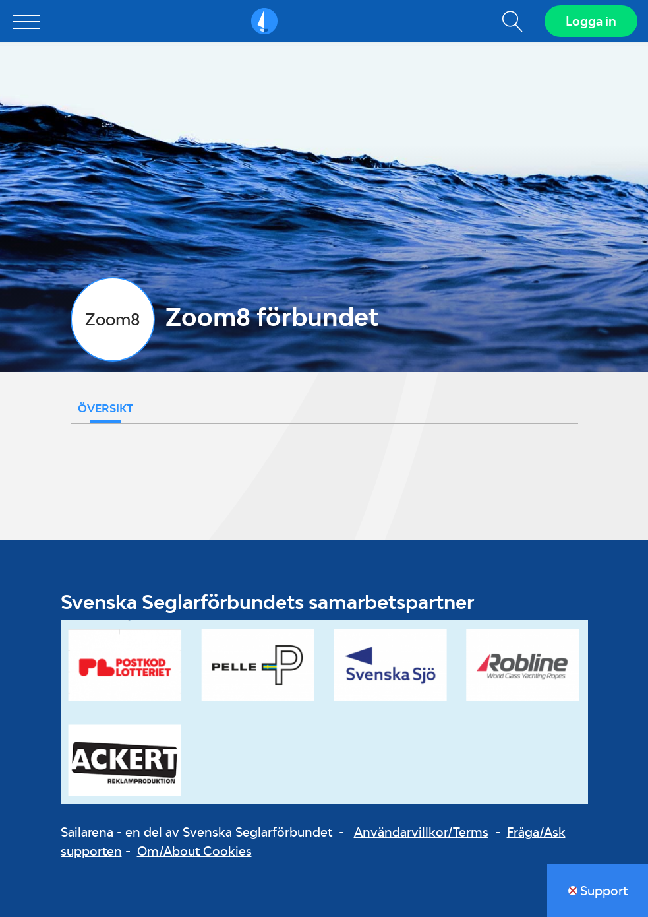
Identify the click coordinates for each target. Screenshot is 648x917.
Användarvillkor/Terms (421, 832)
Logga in (591, 21)
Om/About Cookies (194, 851)
